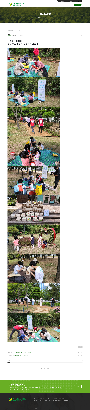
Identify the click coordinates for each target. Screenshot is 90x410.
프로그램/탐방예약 (41, 4)
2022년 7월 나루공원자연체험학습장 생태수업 (22, 352)
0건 (9, 35)
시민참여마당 (59, 4)
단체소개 (26, 4)
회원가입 (71, 1)
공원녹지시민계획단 (51, 4)
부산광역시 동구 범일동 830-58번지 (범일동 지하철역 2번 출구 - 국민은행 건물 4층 (49, 398)
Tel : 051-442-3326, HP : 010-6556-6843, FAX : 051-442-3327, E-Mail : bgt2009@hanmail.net (51, 400)
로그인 (62, 1)
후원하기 (77, 4)
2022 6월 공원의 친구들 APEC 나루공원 (20, 355)
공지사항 (50, 17)
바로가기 (78, 386)
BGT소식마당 (67, 4)
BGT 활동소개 (33, 4)
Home (39, 17)
